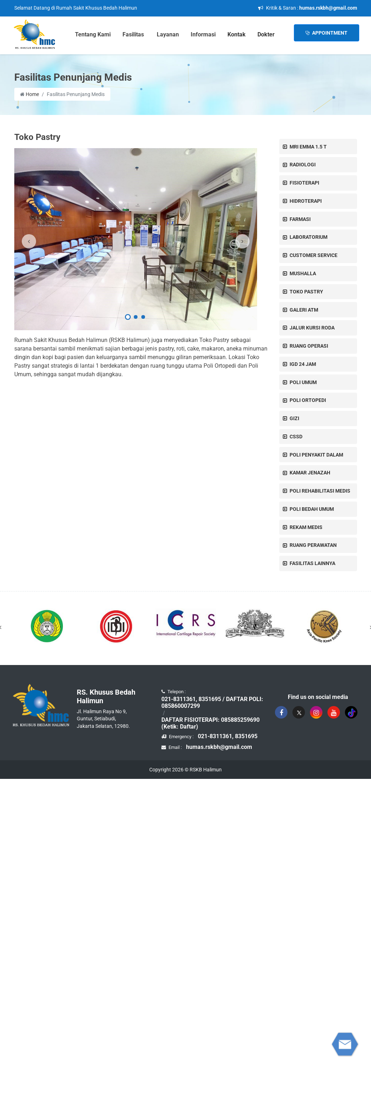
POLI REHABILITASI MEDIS (320, 491)
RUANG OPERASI (309, 346)
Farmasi (300, 219)
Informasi (203, 34)
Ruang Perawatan (313, 545)
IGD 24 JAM (303, 364)
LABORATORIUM (308, 237)
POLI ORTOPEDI (308, 400)
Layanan (168, 34)
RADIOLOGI (303, 164)
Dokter (266, 34)
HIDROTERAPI (306, 201)
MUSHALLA (303, 273)
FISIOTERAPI (304, 183)
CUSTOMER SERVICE (313, 255)
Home (29, 94)
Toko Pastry (306, 291)
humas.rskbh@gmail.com (328, 8)
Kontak (236, 34)
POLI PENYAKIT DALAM (316, 455)
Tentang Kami (93, 34)
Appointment (326, 33)
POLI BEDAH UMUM (312, 509)
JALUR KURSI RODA (312, 328)
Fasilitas (133, 34)
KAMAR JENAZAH (310, 472)
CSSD (296, 436)
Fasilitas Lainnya (312, 563)
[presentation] (29, 241)
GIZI (294, 418)
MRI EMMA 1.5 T (308, 147)
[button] (128, 318)
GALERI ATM (304, 310)
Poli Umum (303, 382)
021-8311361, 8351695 (227, 736)
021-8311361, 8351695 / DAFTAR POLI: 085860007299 (212, 702)
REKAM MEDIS (306, 527)
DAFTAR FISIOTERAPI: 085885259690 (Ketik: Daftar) (210, 723)
